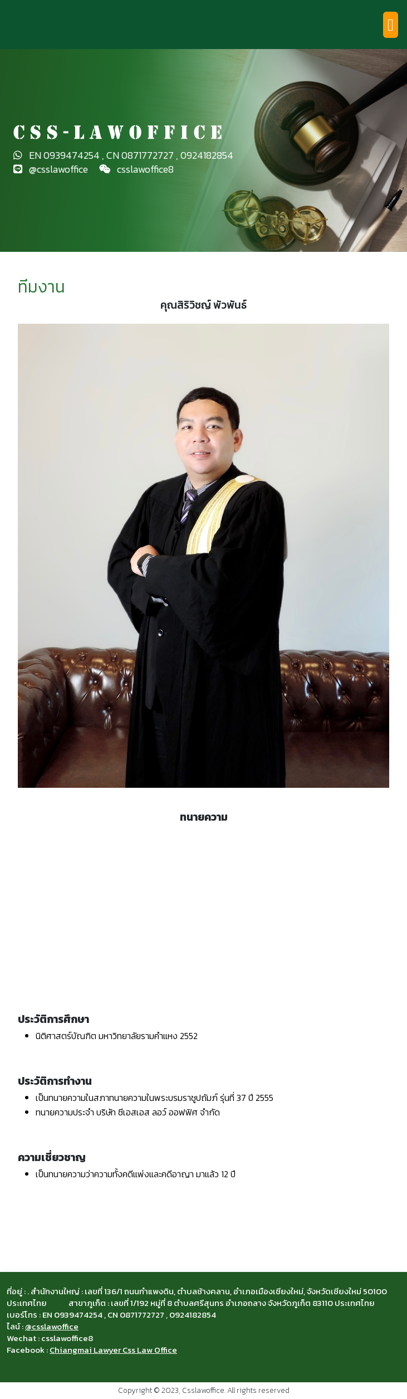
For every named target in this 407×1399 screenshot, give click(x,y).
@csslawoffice (52, 1326)
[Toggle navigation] (390, 25)
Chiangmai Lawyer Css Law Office (113, 1349)
